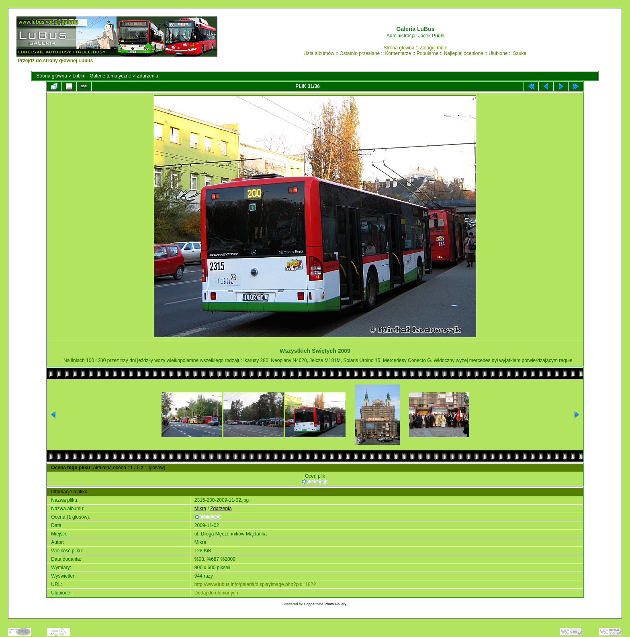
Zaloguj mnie (434, 48)
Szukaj (520, 53)
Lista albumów (318, 53)
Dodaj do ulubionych (216, 593)
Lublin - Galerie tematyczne (102, 76)
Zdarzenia (147, 76)
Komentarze (398, 53)
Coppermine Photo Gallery (325, 604)
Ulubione (498, 53)
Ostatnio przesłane (360, 53)
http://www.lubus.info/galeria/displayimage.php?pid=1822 (255, 584)
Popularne (428, 53)
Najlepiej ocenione (463, 53)
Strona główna (399, 48)
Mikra (200, 508)
